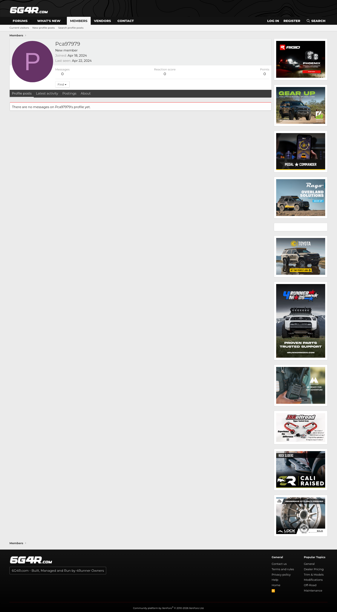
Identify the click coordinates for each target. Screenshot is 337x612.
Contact (125, 21)
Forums (20, 21)
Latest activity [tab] (47, 93)
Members (78, 21)
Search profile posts (71, 27)
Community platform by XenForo (168, 608)
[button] (31, 21)
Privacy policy (281, 574)
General (309, 563)
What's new (48, 21)
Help (275, 579)
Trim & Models (314, 574)
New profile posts (43, 27)
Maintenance (313, 590)
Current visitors (19, 27)
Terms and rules (283, 569)
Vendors (102, 21)
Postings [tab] (69, 93)
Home (276, 585)
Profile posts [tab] (22, 93)
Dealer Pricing (314, 569)
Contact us (279, 563)
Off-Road (310, 585)
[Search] (316, 21)
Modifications (313, 579)
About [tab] (86, 93)
